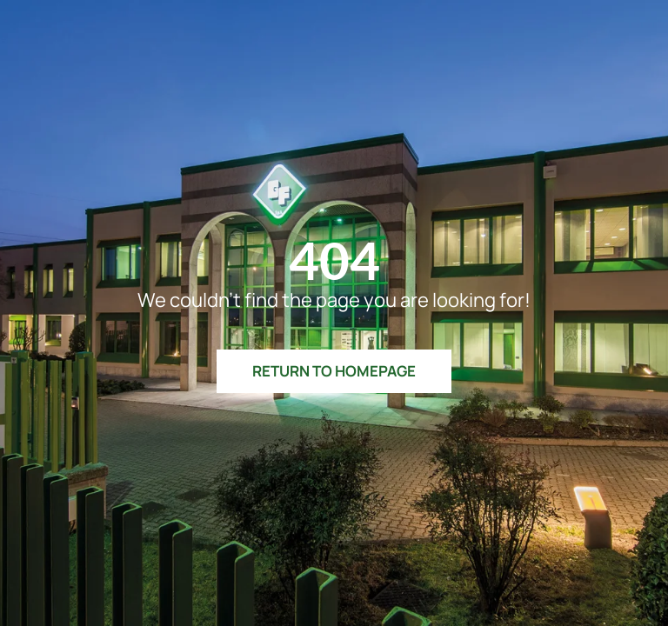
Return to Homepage (334, 371)
